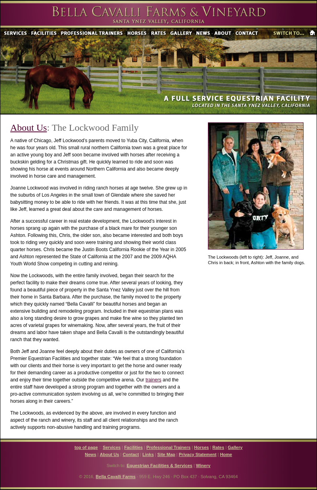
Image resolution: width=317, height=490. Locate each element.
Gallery (235, 447)
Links (148, 454)
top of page (86, 447)
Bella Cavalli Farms (116, 476)
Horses (201, 447)
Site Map (166, 454)
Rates (218, 447)
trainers (153, 380)
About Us (28, 127)
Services (112, 447)
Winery (203, 465)
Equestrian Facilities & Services (159, 465)
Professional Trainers (168, 447)
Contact (131, 454)
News (90, 454)
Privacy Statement (197, 454)
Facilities (133, 447)
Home (226, 454)
